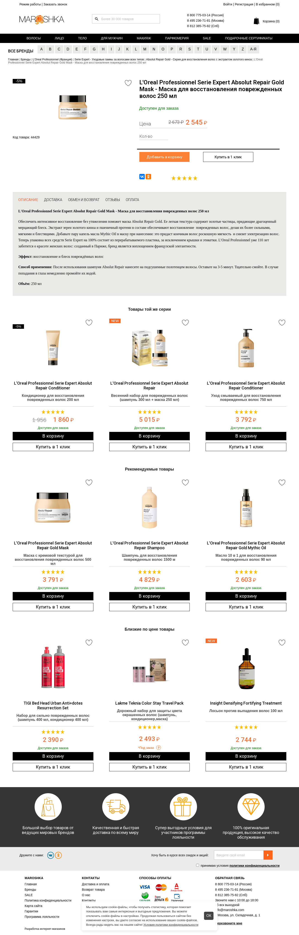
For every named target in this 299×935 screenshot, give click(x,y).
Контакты (88, 900)
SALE (29, 895)
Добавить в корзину (164, 157)
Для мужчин (112, 38)
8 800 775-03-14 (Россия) (205, 15)
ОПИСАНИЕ (28, 200)
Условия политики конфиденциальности (170, 924)
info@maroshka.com (229, 910)
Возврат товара (93, 889)
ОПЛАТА (132, 200)
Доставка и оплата (95, 884)
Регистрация (244, 4)
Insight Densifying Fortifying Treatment (246, 703)
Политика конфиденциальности (48, 900)
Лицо (59, 38)
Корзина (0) (271, 21)
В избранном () (268, 4)
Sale (207, 38)
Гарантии (31, 911)
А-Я (253, 49)
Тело (82, 38)
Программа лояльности (42, 916)
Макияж (144, 38)
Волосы (33, 38)
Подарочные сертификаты (249, 38)
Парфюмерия (177, 38)
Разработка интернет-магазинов (45, 928)
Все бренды (20, 51)
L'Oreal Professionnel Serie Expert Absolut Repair (149, 385)
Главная (31, 884)
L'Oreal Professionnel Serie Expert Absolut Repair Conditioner (53, 385)
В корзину (53, 436)
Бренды (30, 889)
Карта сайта (33, 906)
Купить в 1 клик (228, 157)
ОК (208, 916)
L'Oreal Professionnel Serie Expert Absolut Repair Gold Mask (53, 545)
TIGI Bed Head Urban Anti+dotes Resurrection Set (53, 705)
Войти (227, 4)
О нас (86, 895)
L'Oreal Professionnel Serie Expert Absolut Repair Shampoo (149, 545)
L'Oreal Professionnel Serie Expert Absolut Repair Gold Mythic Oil (246, 545)
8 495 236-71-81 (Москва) (205, 20)
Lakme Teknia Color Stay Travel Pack (149, 703)
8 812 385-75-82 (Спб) (203, 26)
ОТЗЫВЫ (112, 200)
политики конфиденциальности (254, 865)
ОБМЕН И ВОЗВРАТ (84, 200)
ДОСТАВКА (53, 200)
